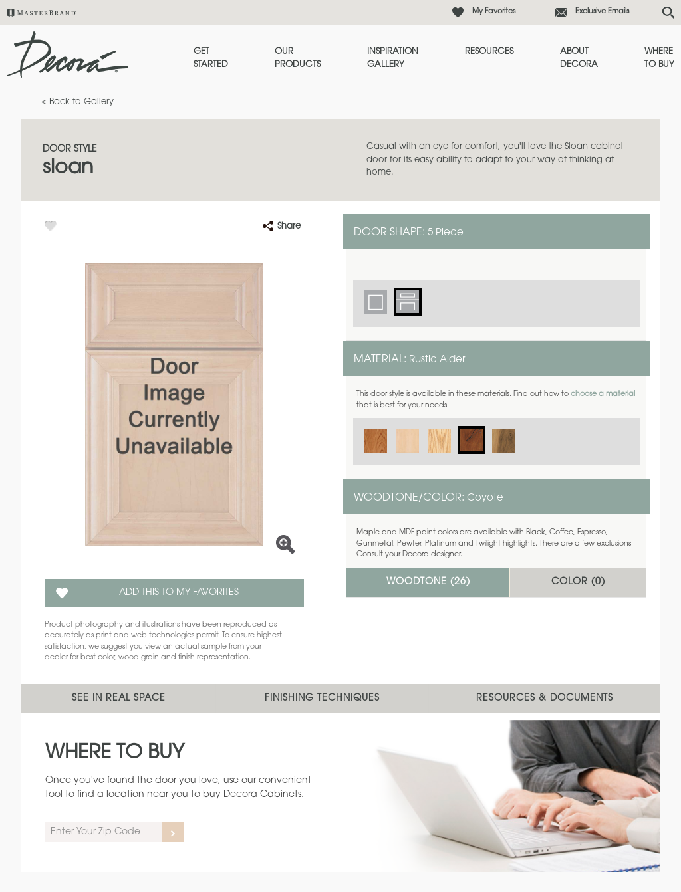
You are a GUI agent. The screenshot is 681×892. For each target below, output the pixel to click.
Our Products (298, 58)
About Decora (579, 58)
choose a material (603, 394)
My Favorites (493, 11)
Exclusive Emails (602, 11)
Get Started (211, 58)
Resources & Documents (544, 698)
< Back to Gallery (77, 102)
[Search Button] (668, 13)
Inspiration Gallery (392, 58)
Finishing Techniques (322, 698)
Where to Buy (659, 58)
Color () (578, 582)
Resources (489, 51)
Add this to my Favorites (179, 593)
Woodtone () (428, 582)
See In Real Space (119, 698)
